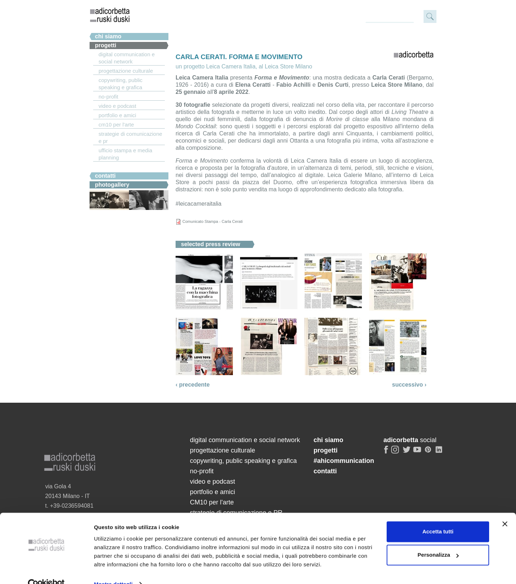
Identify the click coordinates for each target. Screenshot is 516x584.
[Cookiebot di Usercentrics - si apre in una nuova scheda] (46, 570)
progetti (326, 450)
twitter (406, 452)
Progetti (105, 45)
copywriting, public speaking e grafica (121, 83)
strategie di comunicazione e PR (130, 137)
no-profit (108, 97)
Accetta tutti (438, 517)
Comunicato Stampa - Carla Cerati (212, 221)
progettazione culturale (126, 71)
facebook (386, 452)
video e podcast (117, 106)
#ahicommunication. (122, 167)
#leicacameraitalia (198, 204)
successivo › (409, 385)
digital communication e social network (127, 57)
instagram (395, 452)
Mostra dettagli (113, 570)
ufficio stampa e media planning (125, 154)
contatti (325, 471)
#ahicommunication (344, 460)
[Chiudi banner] (504, 509)
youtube (417, 452)
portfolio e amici (117, 115)
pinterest (429, 452)
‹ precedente (193, 385)
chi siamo (108, 36)
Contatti (105, 176)
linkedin (440, 452)
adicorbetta (110, 14)
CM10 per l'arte (116, 124)
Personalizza (438, 540)
